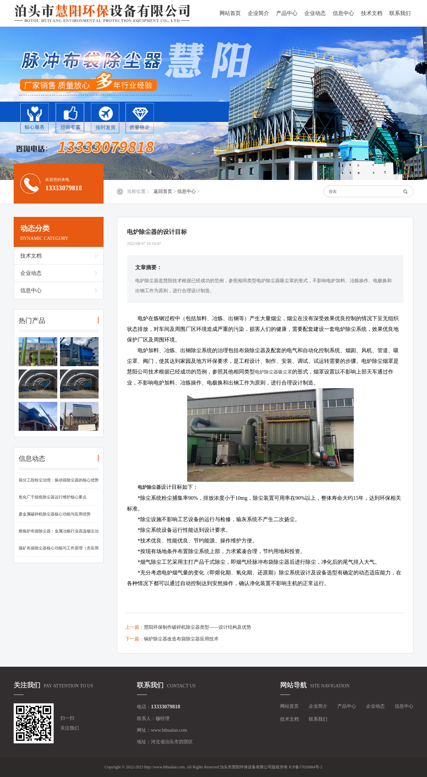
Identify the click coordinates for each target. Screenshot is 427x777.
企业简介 (258, 13)
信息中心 (343, 13)
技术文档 (371, 13)
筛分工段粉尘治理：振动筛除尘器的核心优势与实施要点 (59, 483)
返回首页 (163, 191)
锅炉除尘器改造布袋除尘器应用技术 (181, 638)
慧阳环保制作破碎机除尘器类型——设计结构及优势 (197, 627)
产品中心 (286, 13)
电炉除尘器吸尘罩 (273, 372)
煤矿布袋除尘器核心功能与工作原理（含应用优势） (59, 551)
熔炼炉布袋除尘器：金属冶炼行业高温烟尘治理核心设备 (59, 534)
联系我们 (400, 13)
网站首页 (230, 13)
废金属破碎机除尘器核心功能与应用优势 (55, 514)
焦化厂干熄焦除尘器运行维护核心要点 (53, 497)
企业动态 (315, 13)
